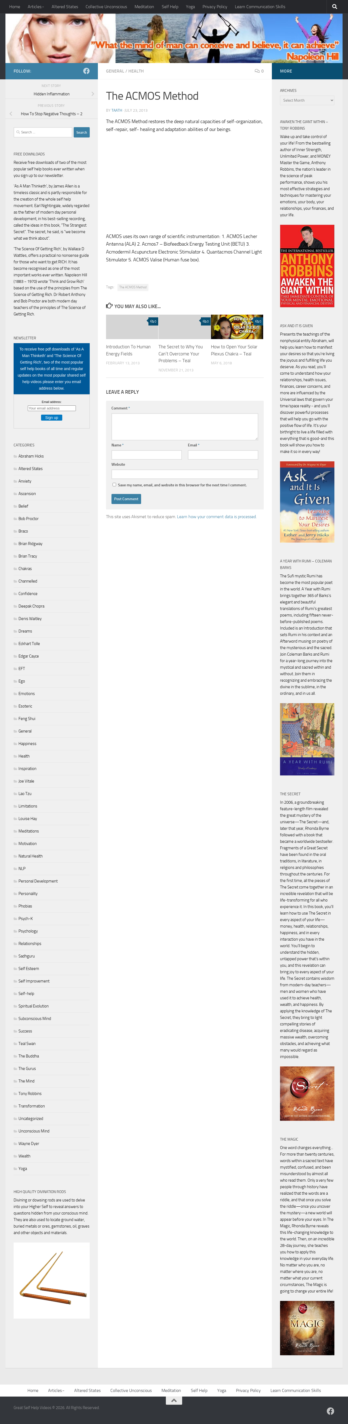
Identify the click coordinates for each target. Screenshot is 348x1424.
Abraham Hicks (31, 456)
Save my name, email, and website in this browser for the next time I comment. (182, 485)
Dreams (25, 631)
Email (194, 445)
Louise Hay (27, 818)
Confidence (28, 593)
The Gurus (27, 1068)
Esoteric (25, 706)
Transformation (31, 1106)
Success (25, 1031)
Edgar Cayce (28, 656)
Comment (120, 408)
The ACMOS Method (133, 287)
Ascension (27, 493)
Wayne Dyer (28, 1143)
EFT (21, 668)
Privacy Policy (215, 6)
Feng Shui (26, 718)
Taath (116, 110)
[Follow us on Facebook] (86, 71)
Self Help (170, 6)
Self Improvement (33, 981)
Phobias (25, 906)
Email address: (52, 401)
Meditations (28, 831)
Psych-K (25, 918)
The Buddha (28, 1056)
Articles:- (36, 6)
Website (118, 464)
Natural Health (30, 856)
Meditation (144, 6)
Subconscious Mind (34, 1018)
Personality (28, 893)
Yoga (190, 6)
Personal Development (38, 881)
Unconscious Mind (33, 1131)
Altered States (65, 6)
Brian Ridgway (30, 543)
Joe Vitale (26, 781)
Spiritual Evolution (33, 1006)
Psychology (28, 931)
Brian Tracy (27, 556)
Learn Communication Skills (260, 6)
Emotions (26, 693)
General (115, 71)
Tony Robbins (30, 1093)
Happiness (27, 743)
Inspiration (27, 768)
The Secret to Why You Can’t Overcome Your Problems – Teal (181, 353)
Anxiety (24, 481)
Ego (21, 681)
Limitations (27, 806)
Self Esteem (28, 968)
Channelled (27, 581)
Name (117, 445)
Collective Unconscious (106, 6)
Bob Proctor (28, 518)
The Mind (26, 1081)
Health (136, 71)
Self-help (26, 993)
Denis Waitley (30, 618)
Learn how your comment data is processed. (217, 516)
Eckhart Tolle (29, 643)
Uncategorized (30, 1118)
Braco (23, 531)
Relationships (29, 943)
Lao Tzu (25, 793)
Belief (23, 506)
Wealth (24, 1156)
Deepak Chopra (31, 606)
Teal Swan (27, 1043)
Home (14, 6)
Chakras (25, 568)
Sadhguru (26, 956)
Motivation (27, 843)
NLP (22, 868)
